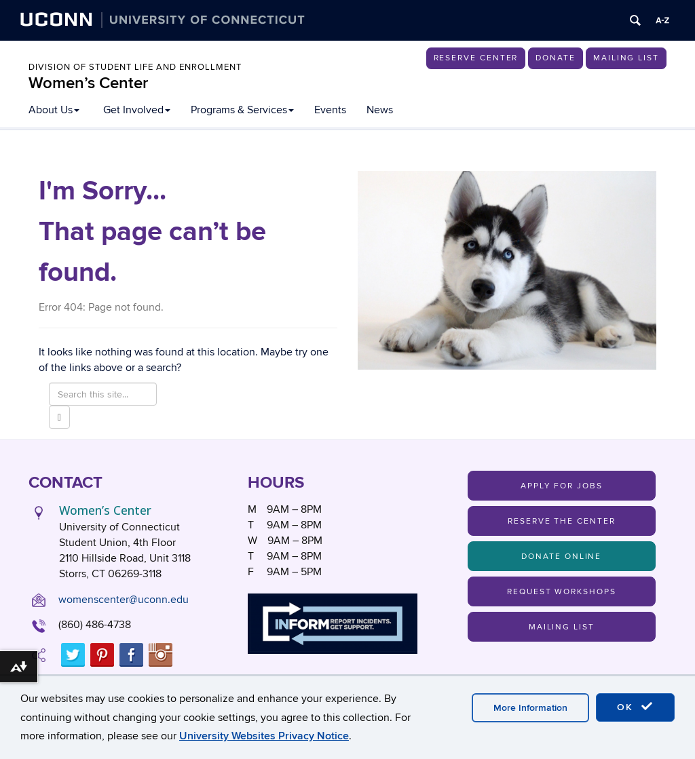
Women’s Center (88, 83)
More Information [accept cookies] (530, 708)
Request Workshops (561, 592)
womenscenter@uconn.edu (123, 599)
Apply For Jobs (562, 486)
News (380, 110)
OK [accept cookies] (635, 707)
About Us (54, 110)
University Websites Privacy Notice (264, 736)
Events (330, 110)
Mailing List (626, 58)
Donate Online (561, 556)
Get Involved (136, 110)
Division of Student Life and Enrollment (135, 67)
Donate (556, 58)
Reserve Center (476, 58)
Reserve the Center (562, 521)
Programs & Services (242, 110)
